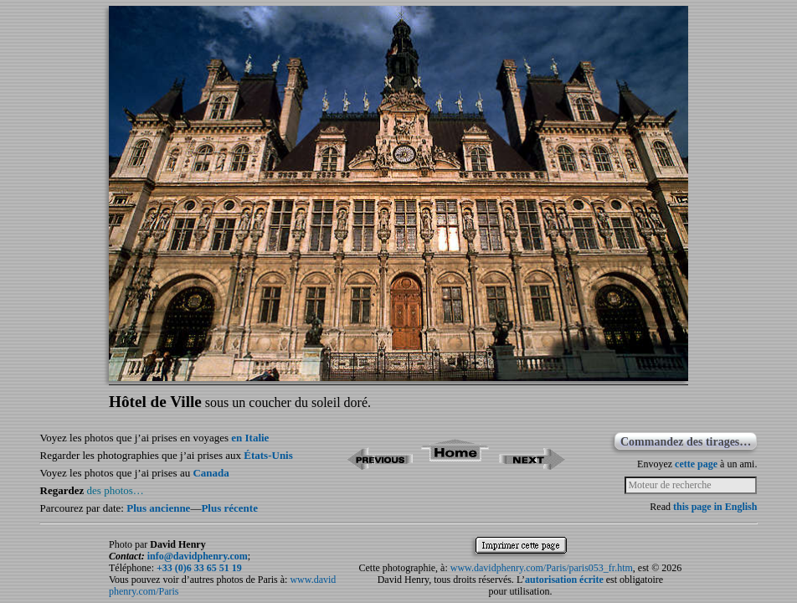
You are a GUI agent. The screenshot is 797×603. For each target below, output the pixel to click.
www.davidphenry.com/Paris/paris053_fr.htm (541, 568)
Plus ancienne (158, 508)
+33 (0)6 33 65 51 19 (199, 568)
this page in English (715, 507)
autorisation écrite (564, 579)
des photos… (115, 490)
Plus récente (229, 508)
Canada (211, 472)
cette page (696, 464)
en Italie (250, 437)
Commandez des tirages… (685, 442)
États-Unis (268, 455)
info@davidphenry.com (197, 556)
